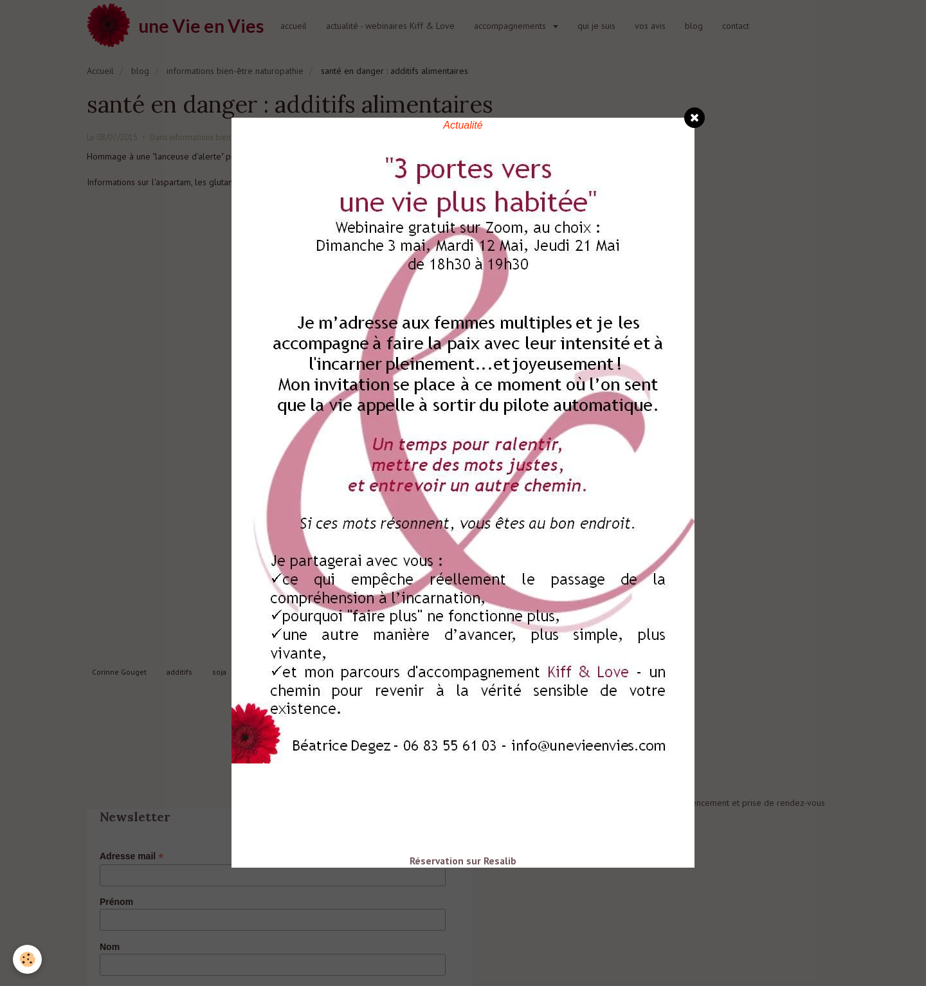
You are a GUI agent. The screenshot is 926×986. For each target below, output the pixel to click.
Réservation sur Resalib (463, 860)
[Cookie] (27, 959)
